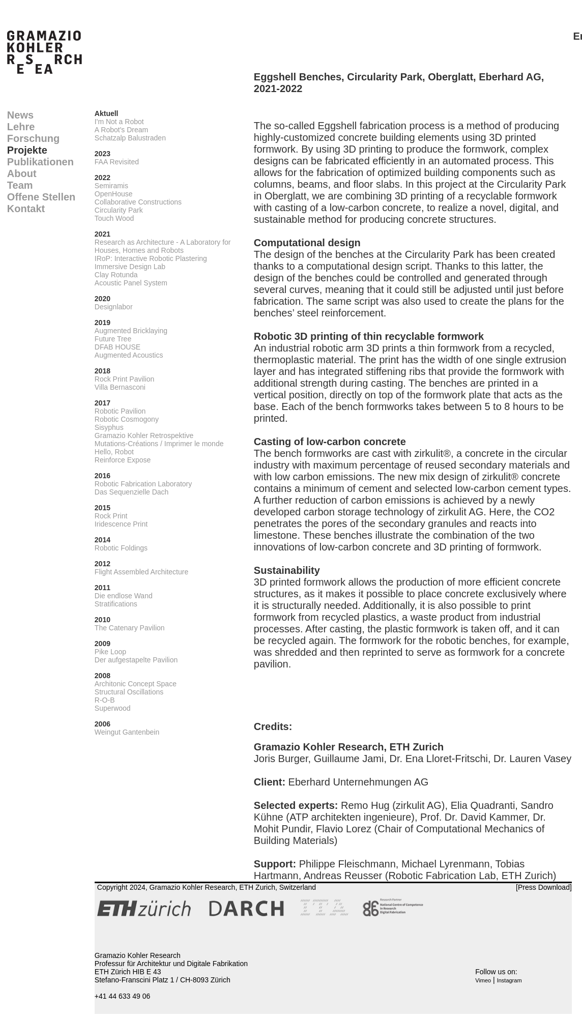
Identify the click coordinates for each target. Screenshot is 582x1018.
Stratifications (116, 604)
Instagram (509, 980)
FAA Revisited (117, 162)
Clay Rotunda (116, 275)
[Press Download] (544, 887)
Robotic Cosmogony (127, 419)
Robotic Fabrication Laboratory (143, 484)
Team (20, 185)
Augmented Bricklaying (131, 331)
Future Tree (113, 339)
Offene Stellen (41, 196)
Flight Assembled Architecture (141, 572)
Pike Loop (110, 652)
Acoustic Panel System (131, 283)
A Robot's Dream (121, 130)
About (22, 173)
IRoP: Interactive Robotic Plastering (151, 258)
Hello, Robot (114, 452)
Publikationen (40, 161)
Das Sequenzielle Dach (132, 492)
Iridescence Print (121, 524)
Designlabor (114, 307)
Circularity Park (119, 210)
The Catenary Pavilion (130, 628)
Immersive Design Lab (130, 267)
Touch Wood (114, 218)
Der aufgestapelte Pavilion (136, 660)
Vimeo (483, 980)
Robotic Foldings (121, 548)
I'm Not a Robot (119, 122)
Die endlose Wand (124, 596)
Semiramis (111, 186)
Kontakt (26, 208)
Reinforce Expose (123, 460)
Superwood (113, 708)
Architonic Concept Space (136, 684)
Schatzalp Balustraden (130, 138)
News (20, 115)
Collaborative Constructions (138, 202)
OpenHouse (114, 194)
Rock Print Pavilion (125, 379)
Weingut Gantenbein (127, 732)
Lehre (21, 126)
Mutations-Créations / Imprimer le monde (159, 444)
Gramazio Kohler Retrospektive (144, 435)
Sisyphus (109, 427)
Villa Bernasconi (120, 387)
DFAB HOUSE (117, 347)
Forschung (33, 138)
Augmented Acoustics (129, 355)
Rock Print (111, 516)
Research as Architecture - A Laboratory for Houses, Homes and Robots (163, 246)
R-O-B (105, 700)
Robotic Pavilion (120, 411)
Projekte (27, 150)
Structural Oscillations (129, 692)
